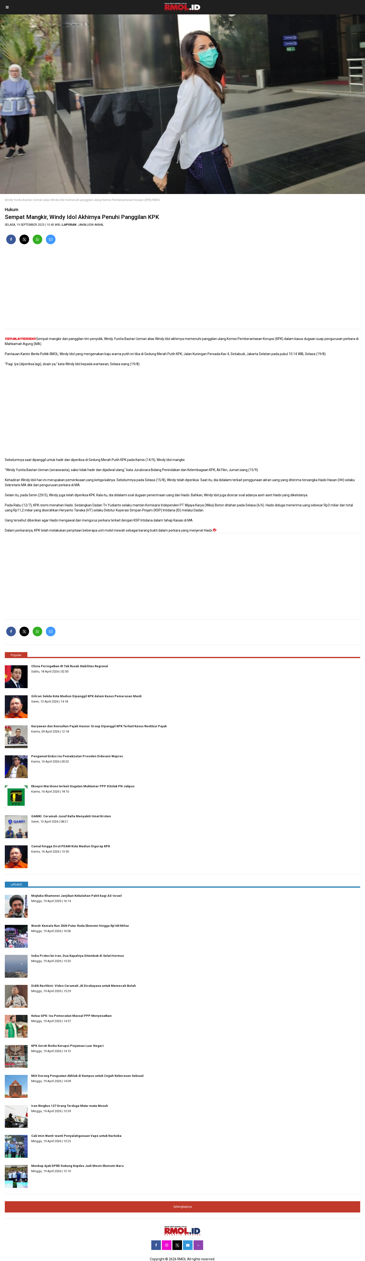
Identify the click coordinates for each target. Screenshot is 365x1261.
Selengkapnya (182, 1206)
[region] (182, 288)
